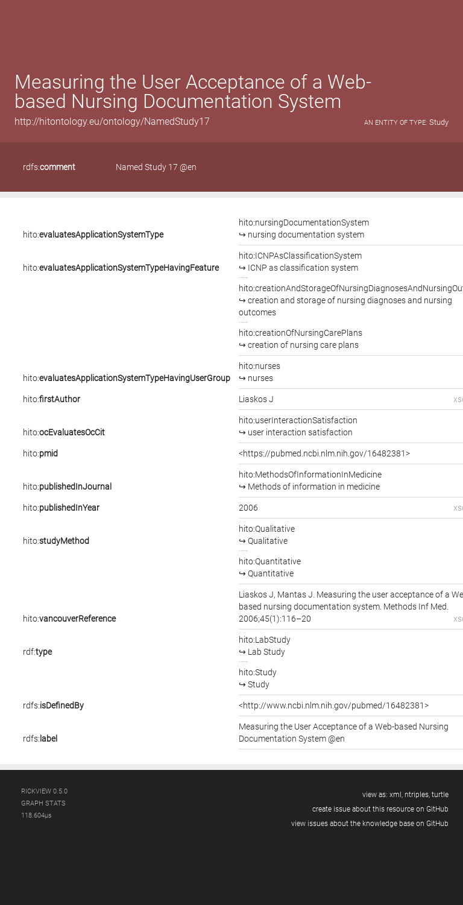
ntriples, (417, 794)
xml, (396, 794)
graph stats (43, 803)
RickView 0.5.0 (44, 791)
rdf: (37, 652)
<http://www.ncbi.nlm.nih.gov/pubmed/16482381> (334, 705)
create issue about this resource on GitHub (380, 809)
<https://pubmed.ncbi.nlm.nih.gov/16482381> (324, 453)
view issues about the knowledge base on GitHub (370, 823)
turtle (440, 794)
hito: (93, 234)
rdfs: (49, 167)
